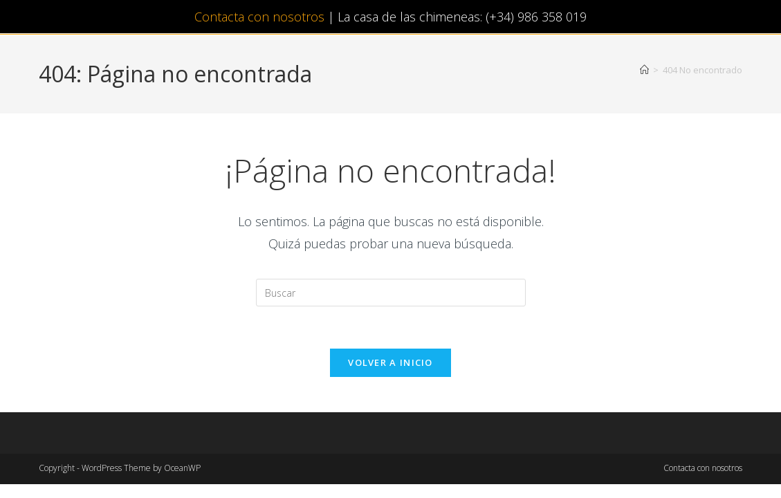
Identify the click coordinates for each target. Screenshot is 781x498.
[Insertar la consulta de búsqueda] (391, 292)
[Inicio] (644, 70)
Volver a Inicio (390, 362)
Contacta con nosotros (259, 16)
